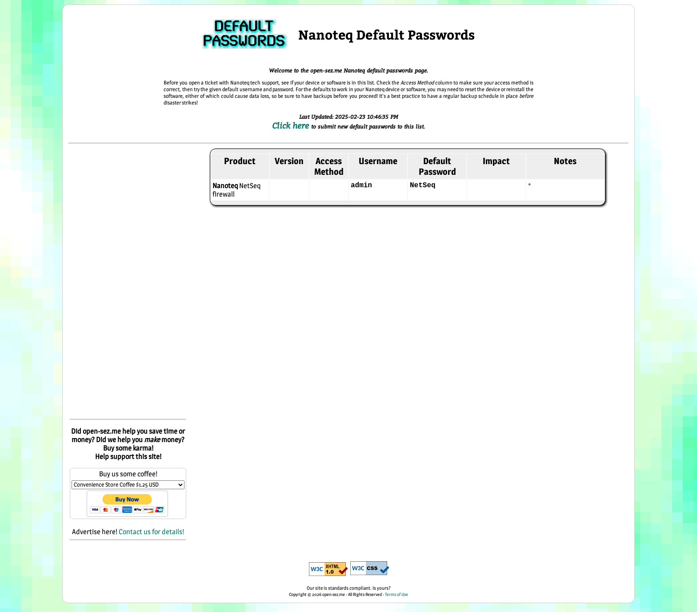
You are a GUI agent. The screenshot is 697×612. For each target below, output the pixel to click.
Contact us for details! (151, 531)
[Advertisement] (128, 282)
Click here (291, 125)
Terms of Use (396, 594)
